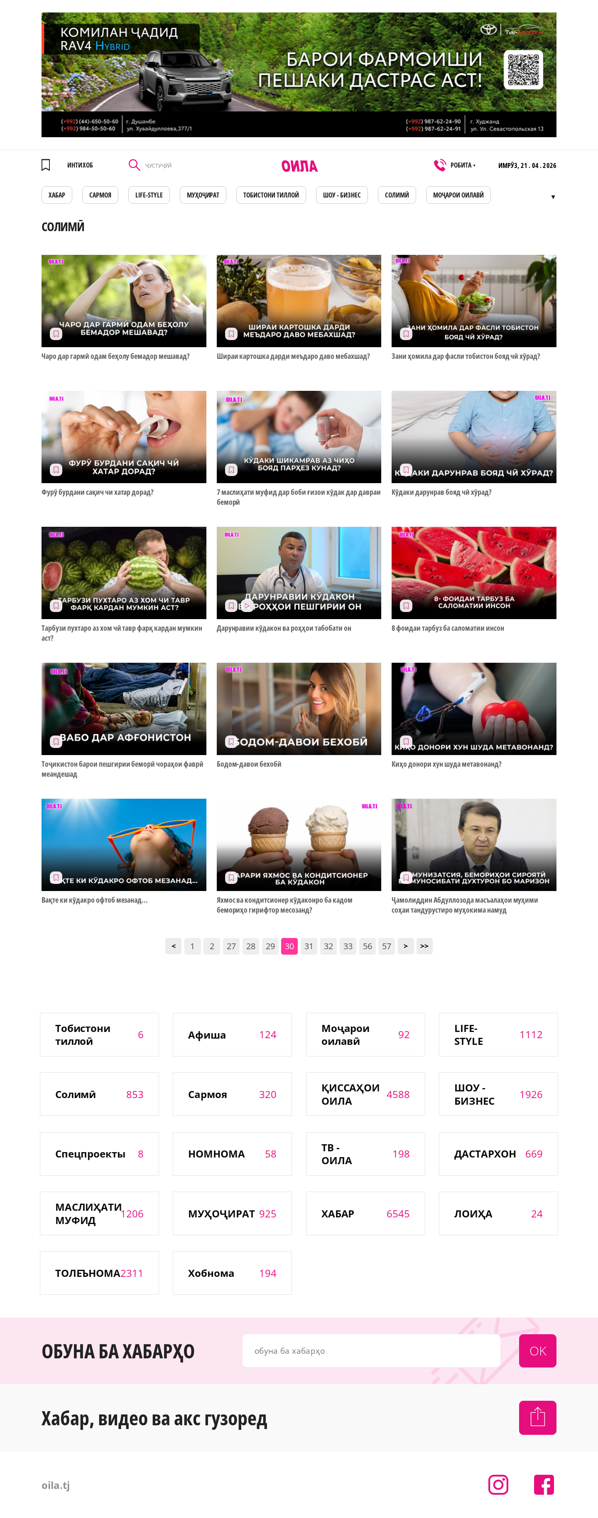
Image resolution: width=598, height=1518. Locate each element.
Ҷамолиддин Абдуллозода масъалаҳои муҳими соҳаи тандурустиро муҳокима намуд (465, 904)
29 (270, 946)
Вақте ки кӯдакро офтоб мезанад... (95, 900)
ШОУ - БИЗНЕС (342, 195)
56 (367, 946)
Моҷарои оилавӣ (458, 195)
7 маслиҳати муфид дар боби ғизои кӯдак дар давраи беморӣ (299, 496)
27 (231, 946)
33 (348, 946)
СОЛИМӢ (397, 195)
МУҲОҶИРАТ (203, 195)
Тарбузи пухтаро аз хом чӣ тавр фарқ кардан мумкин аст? (122, 632)
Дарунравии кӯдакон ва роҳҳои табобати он (284, 628)
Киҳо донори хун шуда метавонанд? (446, 764)
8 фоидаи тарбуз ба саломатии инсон (448, 628)
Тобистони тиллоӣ (271, 195)
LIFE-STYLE (149, 195)
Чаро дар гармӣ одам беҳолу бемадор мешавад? (116, 356)
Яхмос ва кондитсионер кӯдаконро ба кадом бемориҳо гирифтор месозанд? (285, 904)
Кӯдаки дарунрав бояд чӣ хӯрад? (441, 492)
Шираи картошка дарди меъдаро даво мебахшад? (293, 356)
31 (309, 946)
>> (424, 946)
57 (386, 946)
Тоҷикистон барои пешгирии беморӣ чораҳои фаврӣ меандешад (122, 768)
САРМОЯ (100, 195)
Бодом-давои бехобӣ (249, 764)
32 (328, 946)
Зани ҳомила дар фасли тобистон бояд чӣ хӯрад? (466, 356)
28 (250, 946)
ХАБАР (57, 195)
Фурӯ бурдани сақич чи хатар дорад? (98, 492)
